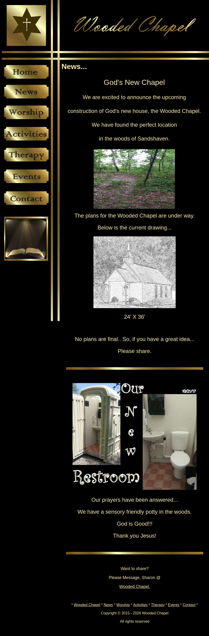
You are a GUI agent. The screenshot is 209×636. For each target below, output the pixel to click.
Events (173, 605)
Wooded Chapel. (134, 586)
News (108, 605)
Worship (123, 605)
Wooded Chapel (87, 605)
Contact (189, 605)
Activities (140, 605)
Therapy (158, 605)
